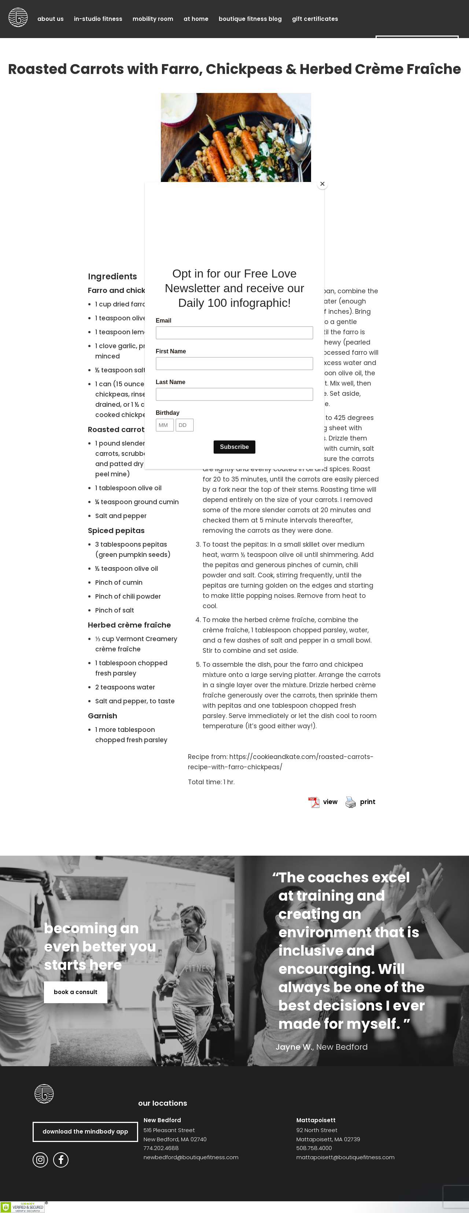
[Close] (322, 183)
